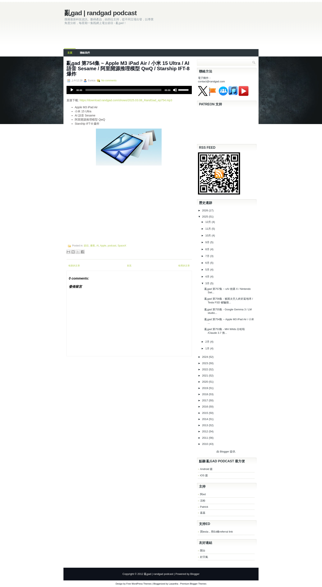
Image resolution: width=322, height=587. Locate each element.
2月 (207, 341)
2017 (205, 400)
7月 (207, 256)
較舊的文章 (184, 265)
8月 (207, 249)
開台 (202, 550)
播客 (92, 245)
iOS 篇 (204, 475)
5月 (207, 269)
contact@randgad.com (211, 81)
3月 (207, 283)
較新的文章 (74, 265)
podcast (112, 245)
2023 (205, 363)
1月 (207, 348)
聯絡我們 (85, 52)
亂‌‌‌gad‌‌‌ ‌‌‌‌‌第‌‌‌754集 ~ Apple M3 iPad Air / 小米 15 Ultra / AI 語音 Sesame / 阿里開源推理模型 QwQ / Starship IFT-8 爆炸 (128, 68)
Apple (103, 245)
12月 (208, 221)
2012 (205, 431)
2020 (205, 381)
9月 (207, 242)
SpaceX (122, 245)
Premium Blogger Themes (193, 583)
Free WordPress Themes (138, 583)
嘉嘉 (202, 512)
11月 (208, 228)
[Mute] (175, 90)
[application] (129, 90)
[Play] (72, 90)
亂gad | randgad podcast (100, 13)
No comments (108, 80)
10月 (208, 235)
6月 (207, 262)
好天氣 (204, 556)
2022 (205, 369)
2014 (205, 419)
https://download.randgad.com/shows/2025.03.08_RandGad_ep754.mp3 (126, 100)
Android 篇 (206, 469)
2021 (205, 375)
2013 (205, 425)
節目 (86, 245)
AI (97, 245)
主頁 (69, 52)
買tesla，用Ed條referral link (216, 531)
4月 (207, 276)
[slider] (123, 90)
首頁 (129, 265)
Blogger (224, 451)
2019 (205, 388)
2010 (205, 443)
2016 (205, 406)
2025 (205, 216)
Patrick (204, 506)
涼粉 (202, 500)
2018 (205, 394)
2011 (205, 437)
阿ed (203, 494)
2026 (205, 210)
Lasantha (173, 583)
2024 (205, 356)
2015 (205, 412)
